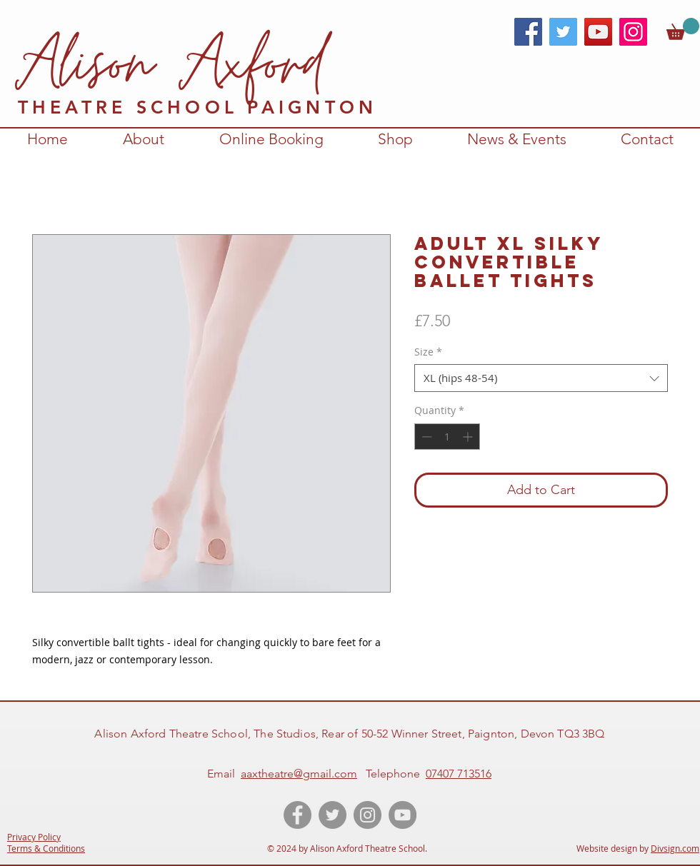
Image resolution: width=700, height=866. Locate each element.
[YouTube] (598, 32)
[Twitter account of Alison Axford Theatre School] (332, 815)
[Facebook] (528, 32)
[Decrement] (425, 436)
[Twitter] (563, 32)
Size (428, 351)
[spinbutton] (447, 436)
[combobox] (541, 378)
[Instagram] (633, 32)
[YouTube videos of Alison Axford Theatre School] (402, 815)
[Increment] (469, 436)
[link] (682, 29)
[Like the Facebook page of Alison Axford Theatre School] (297, 815)
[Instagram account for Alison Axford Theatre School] (367, 815)
